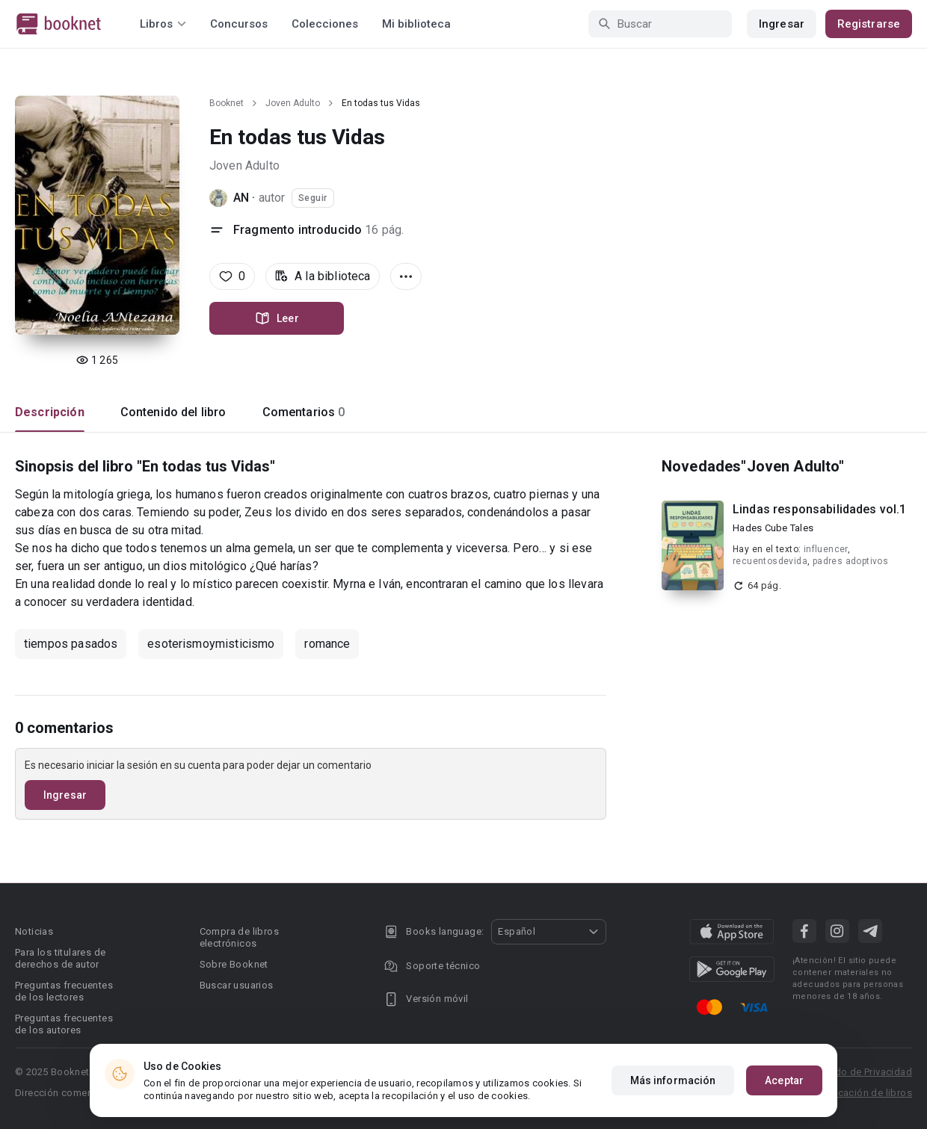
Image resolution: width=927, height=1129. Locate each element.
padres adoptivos (850, 561)
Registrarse (868, 24)
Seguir (312, 198)
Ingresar (781, 24)
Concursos (239, 24)
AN (241, 198)
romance (327, 644)
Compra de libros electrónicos (239, 937)
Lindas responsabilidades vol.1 (820, 509)
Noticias (34, 931)
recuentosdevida (770, 561)
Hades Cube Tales (773, 527)
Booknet (226, 103)
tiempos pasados (70, 644)
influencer (826, 549)
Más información (673, 1080)
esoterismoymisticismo (210, 644)
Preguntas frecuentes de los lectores (64, 991)
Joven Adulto (292, 103)
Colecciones (325, 24)
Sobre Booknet (234, 964)
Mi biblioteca (416, 24)
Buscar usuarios (237, 985)
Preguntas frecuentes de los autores (64, 1024)
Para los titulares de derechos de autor (60, 958)
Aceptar (784, 1080)
